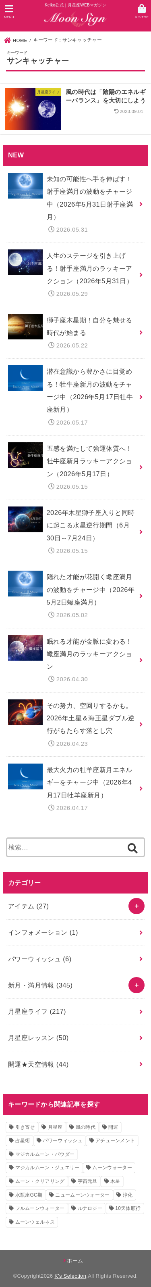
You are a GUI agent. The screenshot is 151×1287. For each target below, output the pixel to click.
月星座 (55, 1127)
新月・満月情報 (40, 985)
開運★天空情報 (38, 1064)
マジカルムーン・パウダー (45, 1154)
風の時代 (85, 1127)
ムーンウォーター (112, 1167)
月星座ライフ (37, 1011)
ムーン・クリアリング (40, 1181)
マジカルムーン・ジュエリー (47, 1167)
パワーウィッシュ (40, 959)
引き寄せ (25, 1127)
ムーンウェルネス (35, 1222)
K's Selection (70, 1276)
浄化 (128, 1195)
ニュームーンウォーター (82, 1195)
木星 (115, 1181)
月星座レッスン (38, 1037)
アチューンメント (115, 1140)
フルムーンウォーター (40, 1208)
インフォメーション (43, 932)
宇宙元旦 (87, 1181)
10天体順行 (128, 1208)
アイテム (28, 906)
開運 (113, 1127)
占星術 (22, 1140)
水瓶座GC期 (29, 1195)
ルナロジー (90, 1208)
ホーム (75, 1261)
